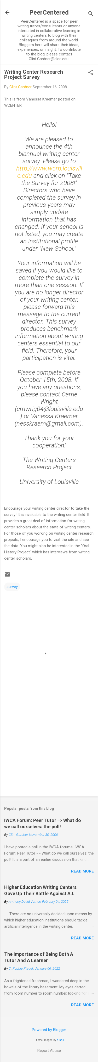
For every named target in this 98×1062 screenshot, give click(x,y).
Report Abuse (49, 1050)
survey (12, 586)
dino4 (60, 1040)
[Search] (91, 14)
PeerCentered (49, 12)
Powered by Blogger (49, 1029)
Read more (82, 871)
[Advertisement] (49, 751)
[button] (91, 73)
